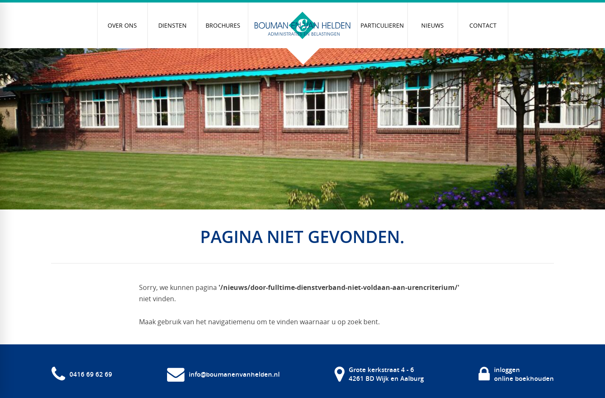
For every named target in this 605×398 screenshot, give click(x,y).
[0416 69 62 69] (81, 374)
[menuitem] (123, 25)
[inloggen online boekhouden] (516, 374)
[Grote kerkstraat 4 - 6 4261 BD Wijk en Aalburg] (379, 374)
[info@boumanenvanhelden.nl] (223, 374)
